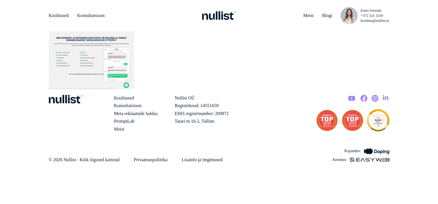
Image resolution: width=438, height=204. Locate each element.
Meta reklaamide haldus (136, 113)
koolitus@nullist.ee (375, 20)
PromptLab (124, 121)
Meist (308, 15)
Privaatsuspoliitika (150, 159)
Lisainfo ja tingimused (202, 159)
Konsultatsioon (91, 15)
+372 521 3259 (372, 15)
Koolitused (59, 15)
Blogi (327, 15)
